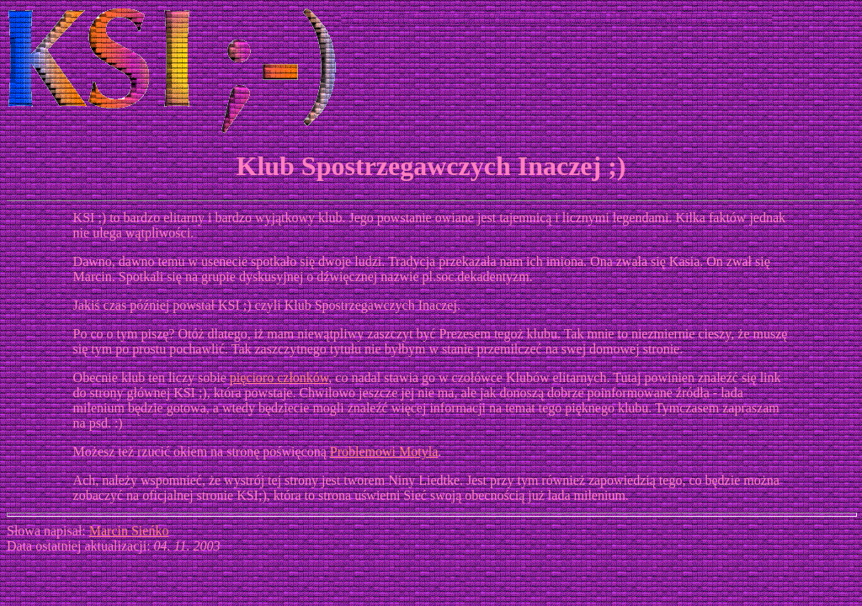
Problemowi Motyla (384, 451)
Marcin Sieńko (129, 531)
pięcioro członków (279, 377)
